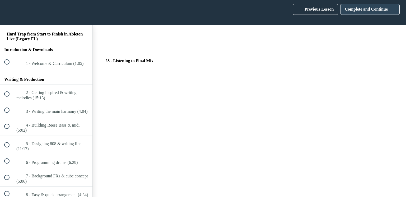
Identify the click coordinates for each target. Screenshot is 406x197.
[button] (10, 12)
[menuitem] (46, 12)
